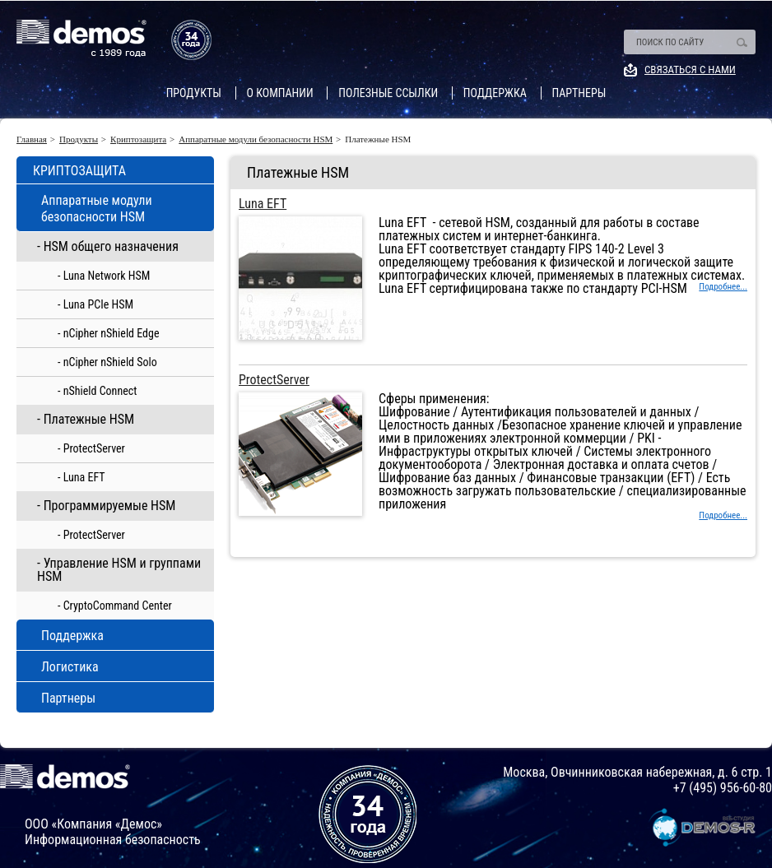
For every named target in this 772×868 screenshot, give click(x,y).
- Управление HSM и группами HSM (119, 569)
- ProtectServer (91, 448)
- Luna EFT (81, 477)
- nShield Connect (97, 390)
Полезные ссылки (388, 93)
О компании (280, 93)
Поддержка (495, 93)
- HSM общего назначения (108, 246)
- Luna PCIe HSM (95, 304)
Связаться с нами (690, 69)
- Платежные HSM (85, 419)
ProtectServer (274, 380)
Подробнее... (723, 286)
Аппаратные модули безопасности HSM (256, 139)
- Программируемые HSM (106, 505)
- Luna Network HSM (104, 275)
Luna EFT (262, 204)
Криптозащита (138, 139)
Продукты (193, 93)
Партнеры (579, 93)
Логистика (70, 667)
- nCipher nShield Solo (107, 362)
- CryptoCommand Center (115, 605)
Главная (31, 139)
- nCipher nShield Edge (109, 333)
